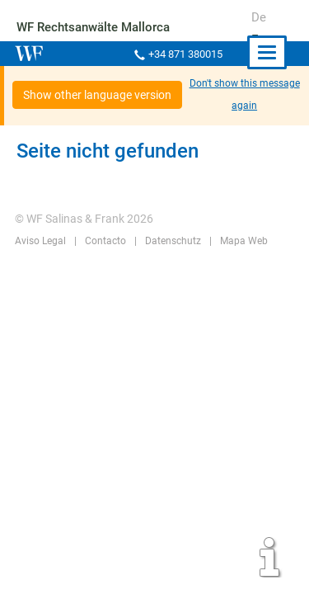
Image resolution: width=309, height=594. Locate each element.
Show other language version (97, 94)
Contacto (104, 241)
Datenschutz (171, 241)
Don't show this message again (245, 94)
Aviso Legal (40, 241)
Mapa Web (241, 241)
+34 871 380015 (183, 54)
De (258, 17)
